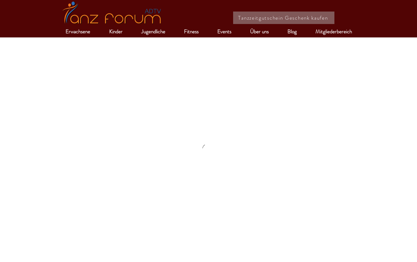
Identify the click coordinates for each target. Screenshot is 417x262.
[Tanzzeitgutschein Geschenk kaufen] (283, 18)
